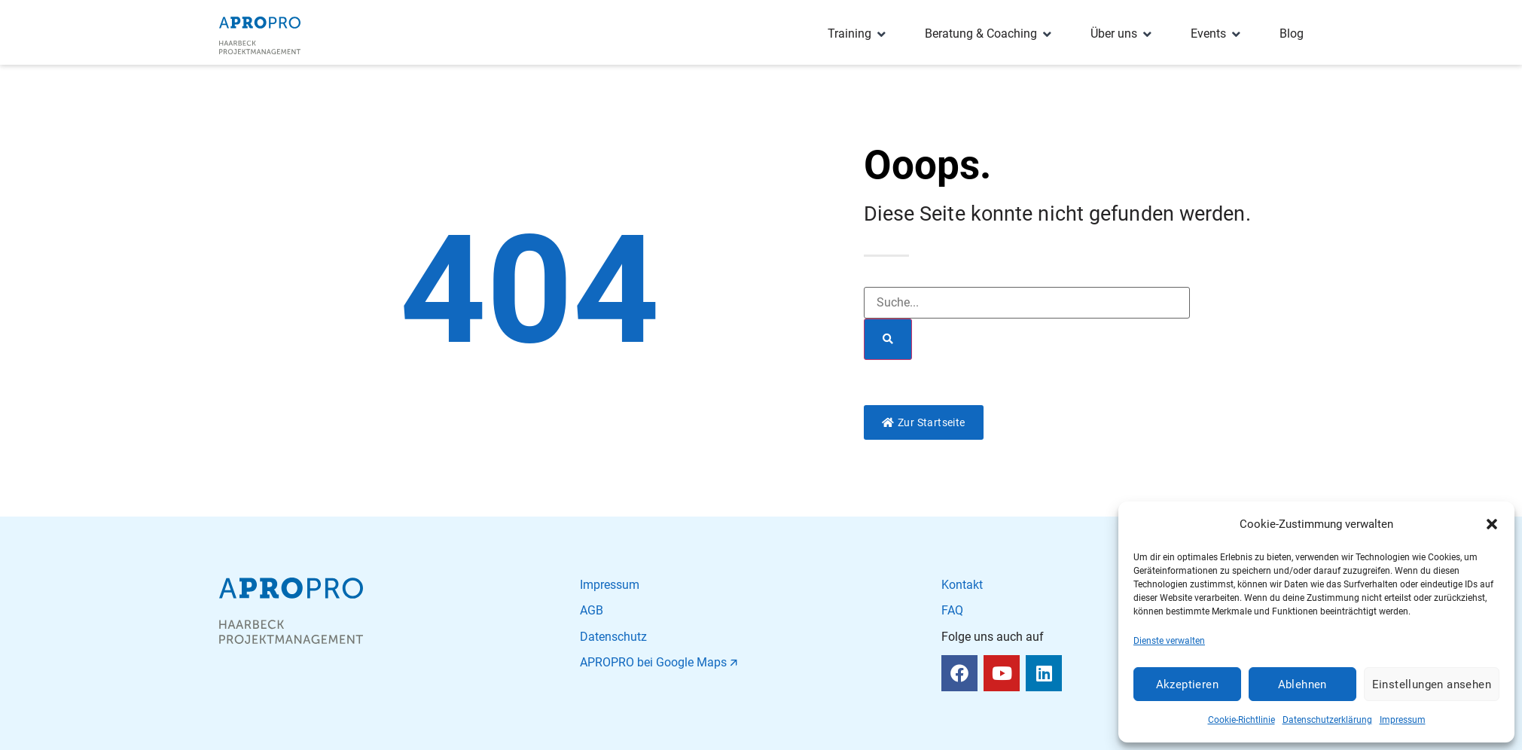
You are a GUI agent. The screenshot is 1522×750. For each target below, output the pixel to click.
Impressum (1403, 720)
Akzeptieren (1187, 684)
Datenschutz (613, 637)
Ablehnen (1302, 684)
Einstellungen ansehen (1431, 684)
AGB (591, 610)
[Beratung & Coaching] (989, 34)
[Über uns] (1122, 34)
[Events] (1217, 34)
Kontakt (962, 585)
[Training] (858, 34)
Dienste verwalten (1169, 641)
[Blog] (1292, 34)
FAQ (952, 610)
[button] (1491, 524)
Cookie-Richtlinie (1241, 720)
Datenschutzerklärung (1327, 720)
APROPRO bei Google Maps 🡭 (658, 662)
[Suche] (888, 339)
